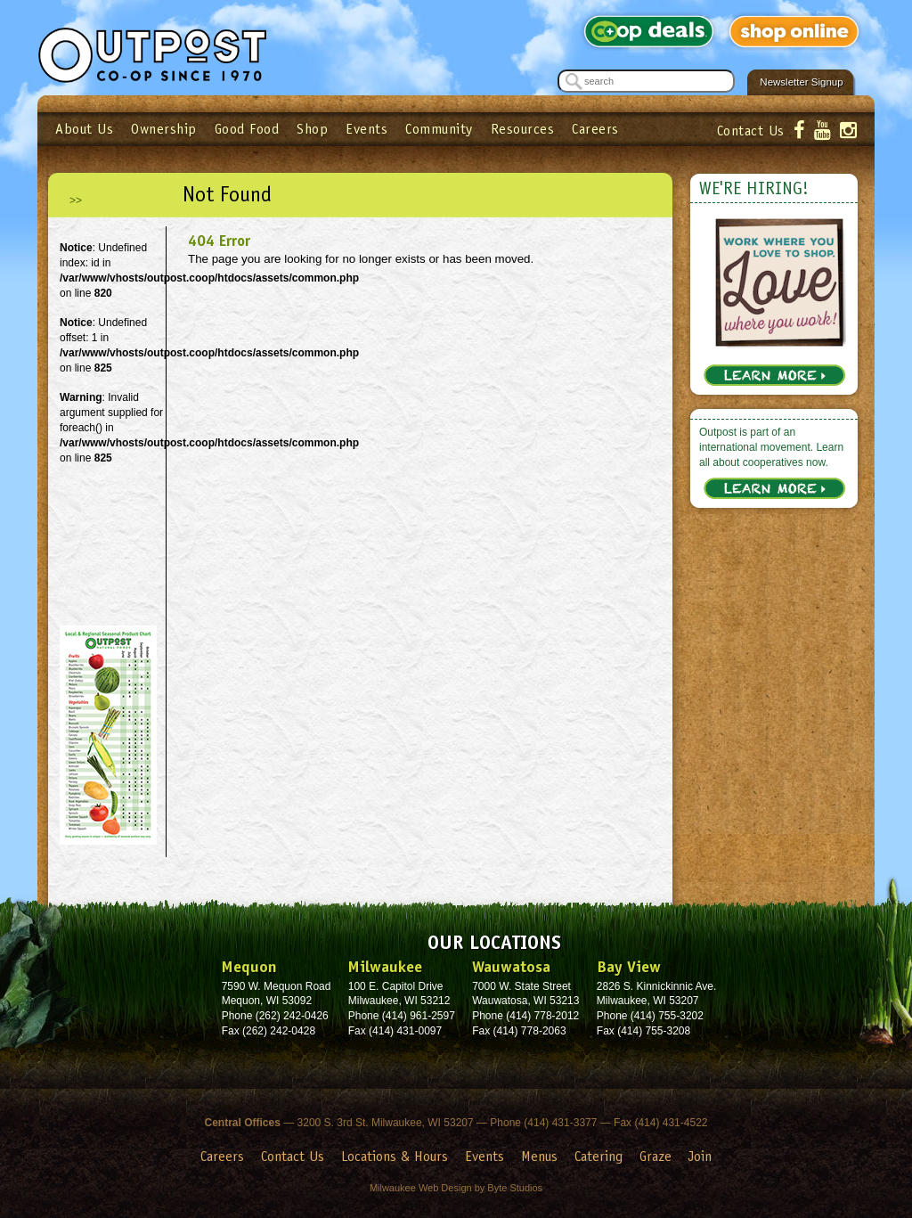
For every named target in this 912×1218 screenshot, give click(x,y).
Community (439, 128)
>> (75, 200)
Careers (595, 128)
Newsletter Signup (801, 82)
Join (700, 1156)
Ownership (164, 128)
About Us (84, 128)
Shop (312, 128)
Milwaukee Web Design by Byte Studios (456, 1187)
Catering (598, 1156)
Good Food (247, 128)
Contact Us (751, 130)
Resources (523, 128)
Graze (655, 1156)
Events (366, 128)
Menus (539, 1156)
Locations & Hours (394, 1156)
